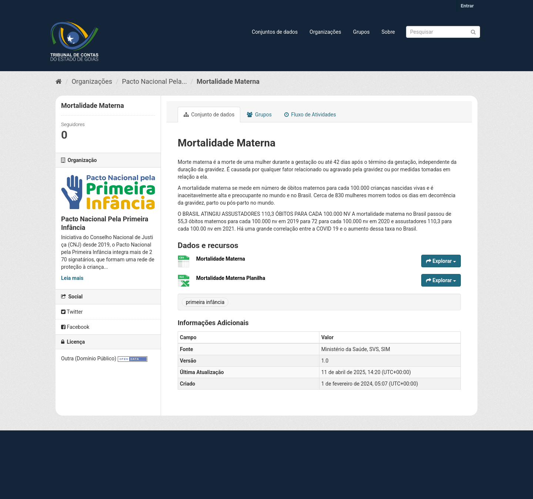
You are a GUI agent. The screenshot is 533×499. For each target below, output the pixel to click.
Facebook (75, 327)
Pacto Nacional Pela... (154, 81)
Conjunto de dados (209, 115)
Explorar (441, 261)
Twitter (72, 312)
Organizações (325, 32)
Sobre (388, 32)
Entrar (467, 6)
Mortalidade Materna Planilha (230, 278)
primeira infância (205, 302)
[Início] (59, 81)
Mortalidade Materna (228, 81)
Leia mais (72, 278)
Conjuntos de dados (275, 32)
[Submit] (473, 31)
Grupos (361, 32)
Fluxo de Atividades (310, 115)
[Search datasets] (443, 32)
